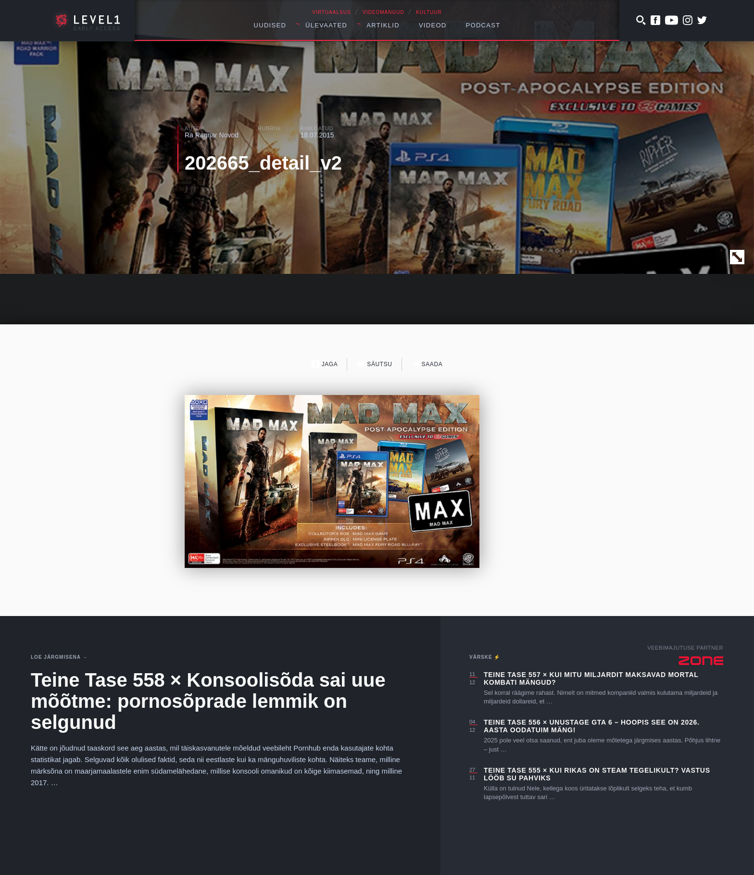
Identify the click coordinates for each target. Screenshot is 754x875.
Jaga (325, 364)
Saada (427, 364)
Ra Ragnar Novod (212, 135)
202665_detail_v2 (263, 162)
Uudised (270, 25)
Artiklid (383, 25)
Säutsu (374, 364)
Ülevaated (326, 25)
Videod (433, 25)
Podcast (483, 25)
